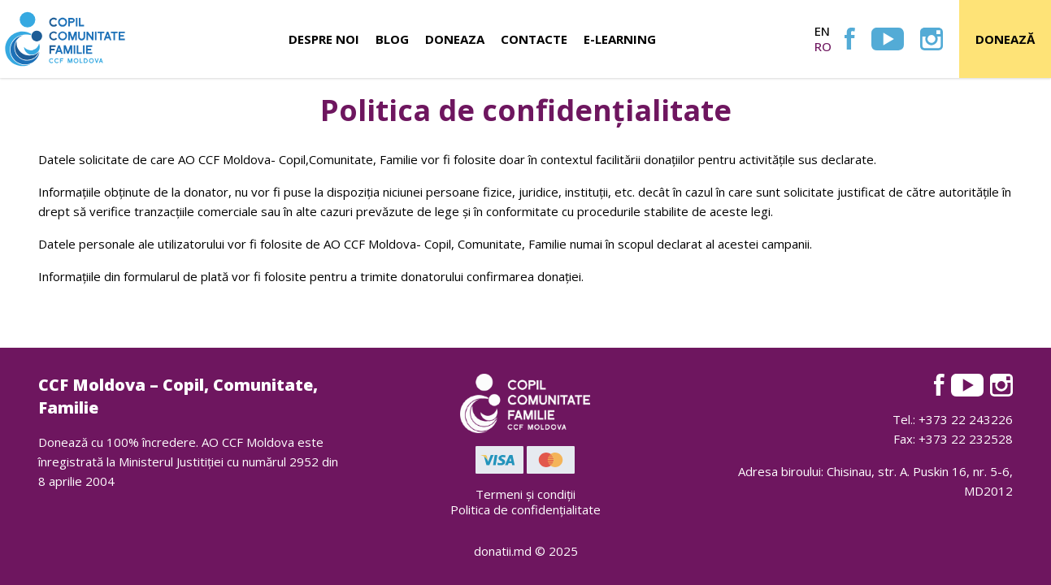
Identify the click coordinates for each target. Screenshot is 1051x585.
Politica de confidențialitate (525, 509)
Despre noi (324, 39)
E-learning (620, 39)
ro (823, 46)
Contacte (534, 39)
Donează (1005, 39)
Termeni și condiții (525, 494)
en (822, 31)
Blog (392, 39)
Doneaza (454, 39)
